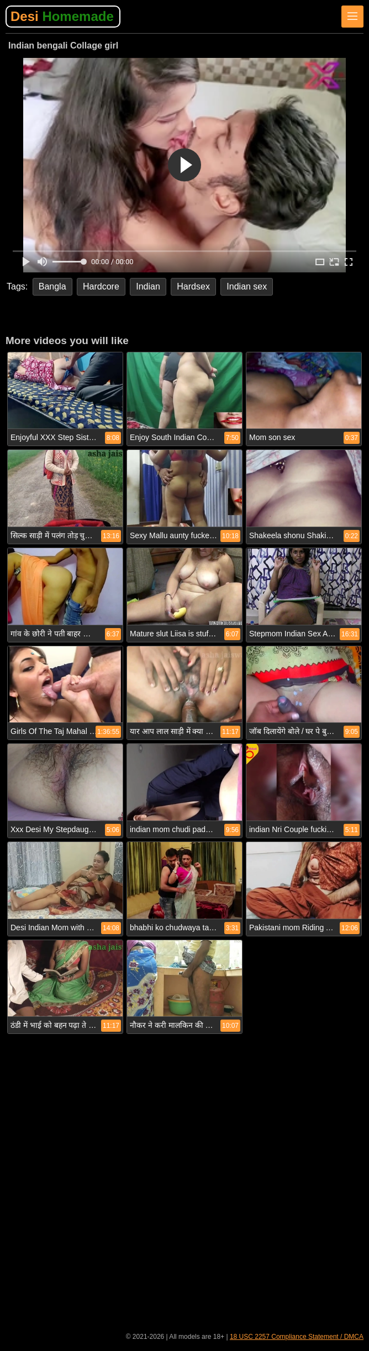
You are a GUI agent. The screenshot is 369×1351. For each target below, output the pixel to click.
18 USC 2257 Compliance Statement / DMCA (296, 1337)
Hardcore (101, 286)
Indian (148, 286)
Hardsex (193, 286)
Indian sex (246, 286)
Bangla (52, 286)
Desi (62, 16)
